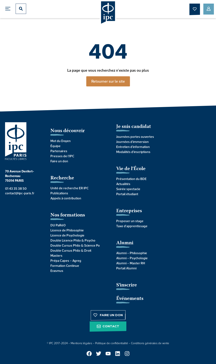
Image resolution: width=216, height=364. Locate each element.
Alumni (124, 243)
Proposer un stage (129, 221)
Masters (56, 255)
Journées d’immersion (132, 142)
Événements (129, 299)
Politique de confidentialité (111, 343)
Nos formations (67, 215)
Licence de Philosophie (67, 230)
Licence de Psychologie (67, 235)
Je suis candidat (133, 127)
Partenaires (58, 151)
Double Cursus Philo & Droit (70, 250)
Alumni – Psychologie (132, 258)
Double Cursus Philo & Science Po (75, 245)
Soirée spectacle (128, 189)
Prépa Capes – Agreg (65, 260)
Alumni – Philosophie (131, 253)
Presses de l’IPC (62, 156)
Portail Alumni (126, 268)
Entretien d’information (133, 147)
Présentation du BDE (131, 179)
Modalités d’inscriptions (133, 152)
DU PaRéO (58, 225)
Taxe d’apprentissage (131, 226)
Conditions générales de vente (150, 343)
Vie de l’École (131, 169)
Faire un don (59, 161)
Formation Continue (64, 265)
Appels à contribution (65, 198)
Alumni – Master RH (130, 263)
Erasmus (56, 271)
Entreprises (129, 211)
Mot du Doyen (60, 141)
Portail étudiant (127, 194)
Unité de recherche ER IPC (69, 188)
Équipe (55, 146)
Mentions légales (81, 343)
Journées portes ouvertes (135, 136)
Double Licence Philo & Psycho (72, 240)
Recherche (62, 178)
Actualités (123, 184)
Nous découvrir (67, 131)
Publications (59, 193)
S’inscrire (126, 285)
